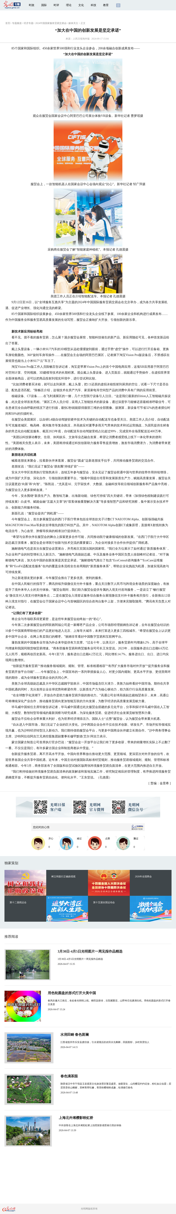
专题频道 (17, 23)
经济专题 (28, 23)
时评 (56, 5)
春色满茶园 (63, 1076)
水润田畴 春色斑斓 (69, 1034)
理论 (69, 5)
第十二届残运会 (18, 902)
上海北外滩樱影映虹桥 (72, 1118)
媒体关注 (73, 23)
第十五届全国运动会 (104, 902)
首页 (7, 23)
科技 (93, 5)
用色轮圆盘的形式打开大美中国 (79, 993)
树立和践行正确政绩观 (63, 876)
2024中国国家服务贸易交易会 (51, 23)
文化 (81, 5)
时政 (31, 5)
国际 (44, 5)
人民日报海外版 (81, 38)
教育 (106, 5)
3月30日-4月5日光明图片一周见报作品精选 (87, 951)
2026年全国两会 (143, 876)
